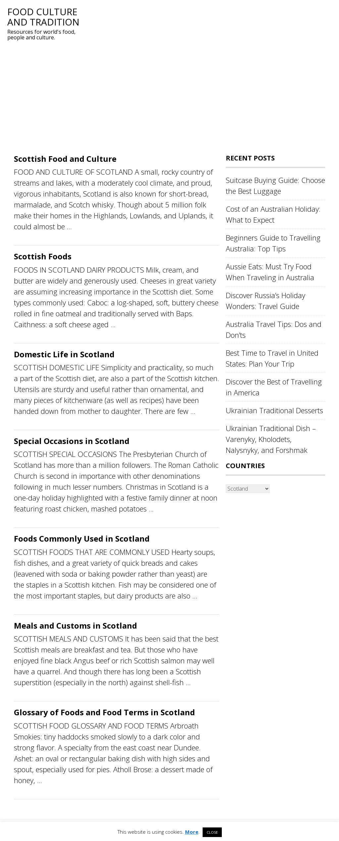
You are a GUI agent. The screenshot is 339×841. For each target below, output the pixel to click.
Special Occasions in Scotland (71, 440)
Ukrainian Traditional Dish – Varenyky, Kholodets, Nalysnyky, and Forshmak (271, 439)
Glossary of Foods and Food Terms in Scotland (104, 712)
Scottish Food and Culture (65, 158)
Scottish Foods (43, 256)
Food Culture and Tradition (43, 16)
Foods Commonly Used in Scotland (82, 538)
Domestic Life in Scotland (64, 354)
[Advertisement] (169, 98)
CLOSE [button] (212, 832)
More (191, 831)
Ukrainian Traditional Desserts (274, 410)
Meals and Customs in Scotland (75, 625)
